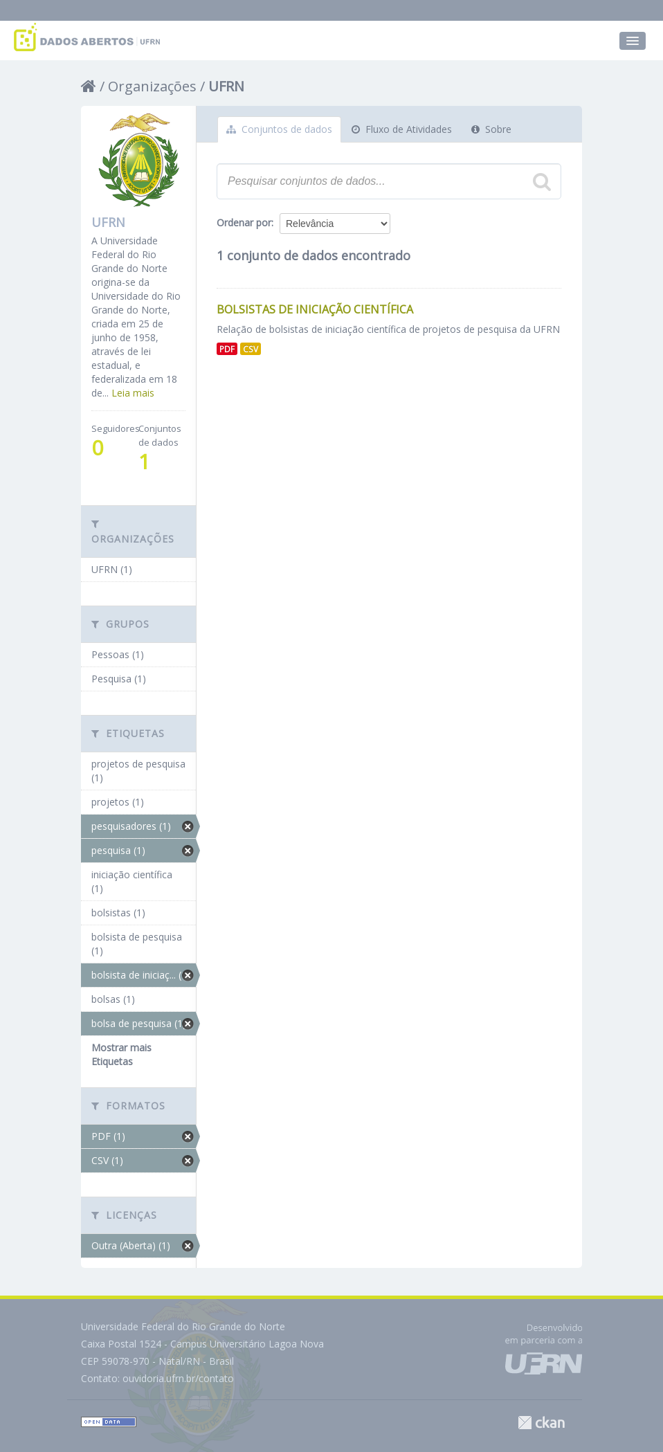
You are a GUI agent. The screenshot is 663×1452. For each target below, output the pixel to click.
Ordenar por (244, 222)
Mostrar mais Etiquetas (121, 1054)
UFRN (226, 86)
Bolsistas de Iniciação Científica (315, 309)
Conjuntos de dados (279, 129)
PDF (227, 348)
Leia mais (132, 392)
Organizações (152, 86)
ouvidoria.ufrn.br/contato (178, 1378)
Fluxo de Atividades (402, 129)
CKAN (541, 1422)
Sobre (491, 129)
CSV (250, 348)
